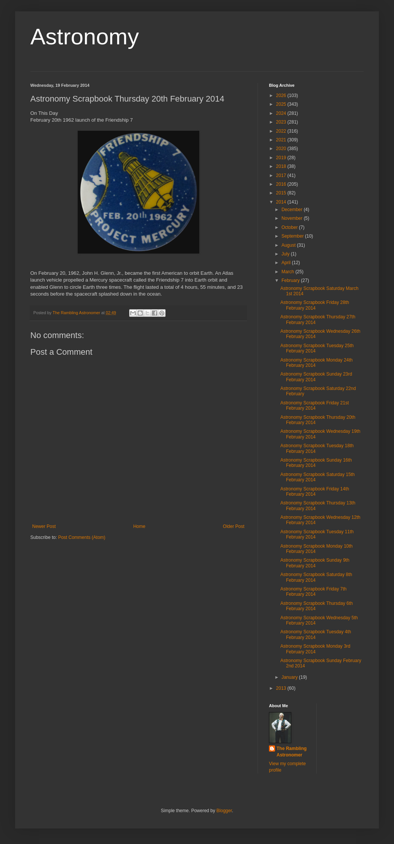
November (292, 218)
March (288, 271)
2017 (282, 175)
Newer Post (44, 526)
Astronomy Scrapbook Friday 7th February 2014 (313, 591)
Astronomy (84, 36)
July (286, 254)
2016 (282, 184)
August (289, 245)
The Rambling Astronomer (291, 752)
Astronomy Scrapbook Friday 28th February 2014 (314, 305)
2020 (282, 148)
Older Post (233, 526)
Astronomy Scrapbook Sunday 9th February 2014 (314, 562)
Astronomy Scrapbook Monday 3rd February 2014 (315, 649)
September (293, 236)
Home (139, 526)
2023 (282, 122)
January (290, 677)
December (292, 209)
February (291, 280)
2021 (282, 139)
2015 (282, 193)
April (286, 262)
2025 (282, 104)
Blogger (224, 810)
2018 (282, 166)
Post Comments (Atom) (81, 537)
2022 (282, 131)
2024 (282, 113)
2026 (282, 95)
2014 (282, 202)
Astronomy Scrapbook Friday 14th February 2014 (314, 491)
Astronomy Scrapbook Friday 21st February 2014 (314, 405)
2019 (282, 157)
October (290, 227)
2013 (282, 688)
